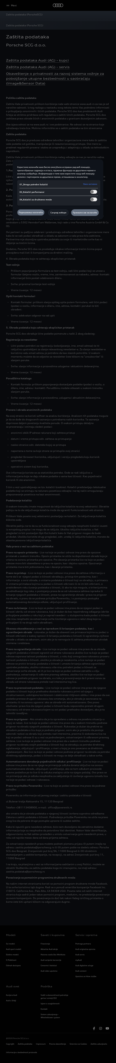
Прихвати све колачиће (85, 212)
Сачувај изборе (58, 212)
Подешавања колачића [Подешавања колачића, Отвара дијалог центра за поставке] (31, 212)
